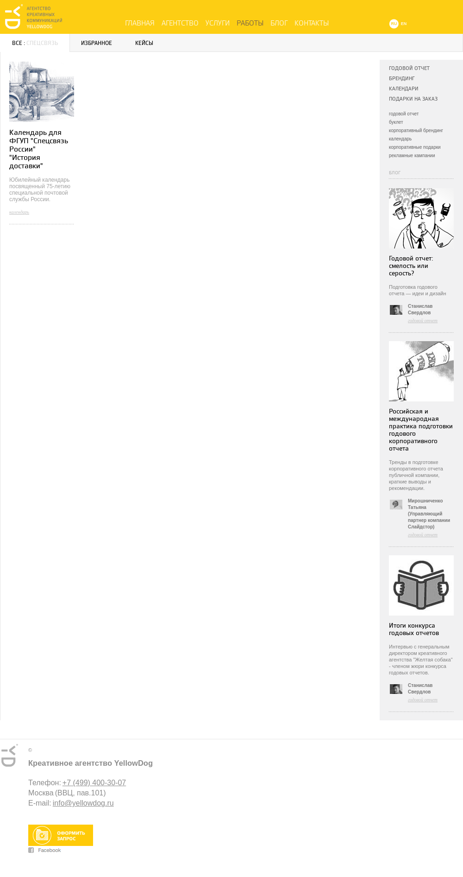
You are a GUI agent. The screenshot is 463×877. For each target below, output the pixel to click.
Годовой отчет (409, 68)
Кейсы (144, 43)
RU (394, 23)
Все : (35, 43)
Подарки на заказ (413, 99)
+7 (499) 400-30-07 (94, 783)
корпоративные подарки (415, 147)
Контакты (311, 23)
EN (404, 23)
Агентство (180, 23)
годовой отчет (404, 113)
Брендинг (401, 79)
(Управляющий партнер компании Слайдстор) (429, 520)
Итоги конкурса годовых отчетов (414, 629)
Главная (140, 23)
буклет (396, 122)
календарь (400, 138)
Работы (250, 23)
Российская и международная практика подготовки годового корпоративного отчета (421, 429)
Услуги (218, 23)
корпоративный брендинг (416, 130)
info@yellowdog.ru (83, 803)
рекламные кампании (412, 155)
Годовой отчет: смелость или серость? (411, 265)
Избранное (96, 43)
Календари (404, 89)
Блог (279, 23)
